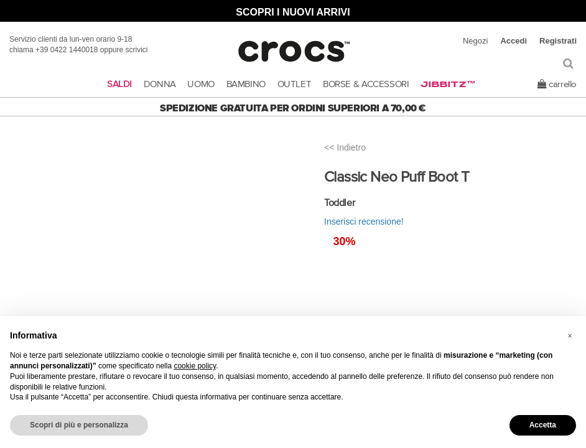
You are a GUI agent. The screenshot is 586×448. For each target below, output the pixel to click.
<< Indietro (345, 147)
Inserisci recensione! (364, 221)
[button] (570, 336)
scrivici (137, 49)
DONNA (160, 84)
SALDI (119, 84)
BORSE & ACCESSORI (366, 84)
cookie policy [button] (195, 366)
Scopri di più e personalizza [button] (79, 425)
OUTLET (294, 84)
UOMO (201, 84)
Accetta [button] (542, 425)
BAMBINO (246, 84)
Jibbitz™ (448, 84)
